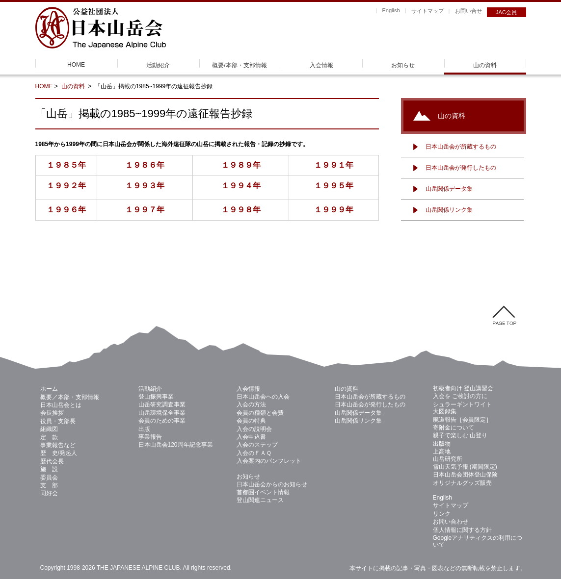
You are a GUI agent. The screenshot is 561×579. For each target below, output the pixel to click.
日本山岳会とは (60, 405)
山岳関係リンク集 (449, 209)
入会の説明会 (254, 429)
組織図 (49, 429)
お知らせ (403, 65)
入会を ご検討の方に (460, 396)
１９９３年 (144, 185)
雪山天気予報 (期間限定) (465, 466)
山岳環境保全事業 (162, 412)
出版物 (442, 443)
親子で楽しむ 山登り (460, 435)
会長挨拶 (52, 412)
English (391, 10)
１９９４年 (241, 185)
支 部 (49, 485)
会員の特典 (251, 420)
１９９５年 (333, 185)
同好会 (49, 493)
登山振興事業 (156, 396)
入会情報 (321, 65)
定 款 (49, 437)
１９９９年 (333, 209)
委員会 (49, 477)
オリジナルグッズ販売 (462, 482)
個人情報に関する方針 (462, 530)
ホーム (49, 388)
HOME (76, 64)
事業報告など (58, 445)
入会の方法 (251, 404)
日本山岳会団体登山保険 (465, 474)
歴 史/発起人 (58, 453)
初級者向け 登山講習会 (463, 388)
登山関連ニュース (260, 500)
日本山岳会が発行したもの (461, 167)
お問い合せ (468, 11)
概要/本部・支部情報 (239, 65)
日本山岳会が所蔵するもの (461, 146)
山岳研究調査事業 (162, 404)
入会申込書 (251, 436)
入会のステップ (257, 444)
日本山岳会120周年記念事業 (175, 444)
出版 (144, 429)
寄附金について (453, 427)
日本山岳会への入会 (263, 396)
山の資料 (485, 65)
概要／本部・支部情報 (69, 397)
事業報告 (150, 436)
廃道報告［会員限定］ (462, 419)
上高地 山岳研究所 (447, 455)
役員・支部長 (58, 421)
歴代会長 (52, 461)
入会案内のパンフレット (269, 460)
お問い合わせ (450, 521)
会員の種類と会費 (260, 412)
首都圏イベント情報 (263, 492)
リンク (442, 513)
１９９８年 (241, 209)
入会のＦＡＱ (254, 453)
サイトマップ (427, 11)
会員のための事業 (162, 420)
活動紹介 (158, 65)
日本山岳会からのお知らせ (272, 484)
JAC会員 (506, 12)
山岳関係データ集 (449, 188)
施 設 (49, 469)
